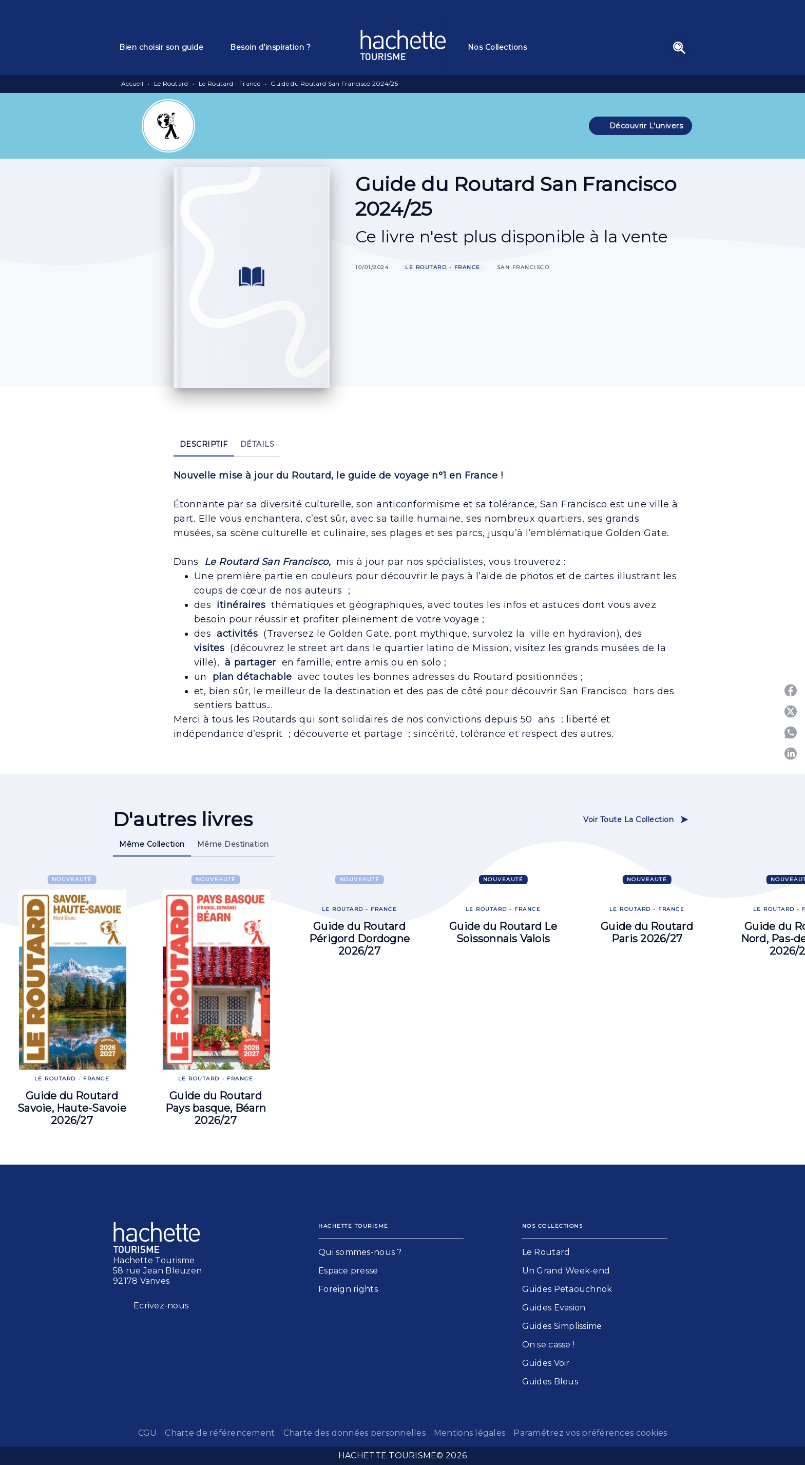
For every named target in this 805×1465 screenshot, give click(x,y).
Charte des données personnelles (354, 1433)
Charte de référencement (220, 1433)
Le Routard (171, 83)
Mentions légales (469, 1433)
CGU (147, 1433)
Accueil (132, 83)
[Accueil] (403, 45)
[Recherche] (679, 48)
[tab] (168, 47)
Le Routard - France (229, 83)
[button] (641, 126)
